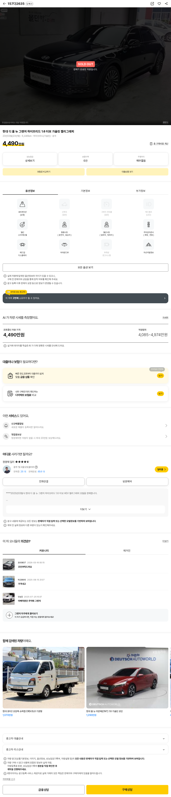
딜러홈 (160, 469)
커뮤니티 (44, 550)
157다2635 (20, 4)
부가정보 (140, 190)
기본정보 (85, 190)
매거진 (126, 550)
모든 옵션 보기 (85, 267)
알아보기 (85, 375)
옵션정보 (30, 190)
